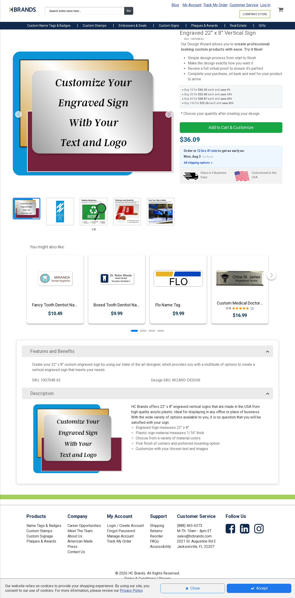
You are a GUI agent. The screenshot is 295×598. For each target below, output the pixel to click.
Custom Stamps (39, 531)
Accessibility (160, 546)
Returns (156, 531)
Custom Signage (40, 536)
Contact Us (76, 552)
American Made (80, 541)
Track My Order (215, 5)
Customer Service (244, 5)
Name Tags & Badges (44, 525)
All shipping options (198, 163)
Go (129, 10)
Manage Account (120, 536)
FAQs (154, 541)
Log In (265, 5)
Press (72, 546)
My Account (192, 5)
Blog (175, 5)
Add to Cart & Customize (231, 127)
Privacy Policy (131, 590)
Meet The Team (80, 531)
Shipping (157, 525)
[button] (134, 331)
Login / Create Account (125, 525)
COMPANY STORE (255, 14)
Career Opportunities (84, 525)
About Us (75, 536)
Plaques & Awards (41, 541)
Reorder (156, 536)
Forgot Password (121, 531)
